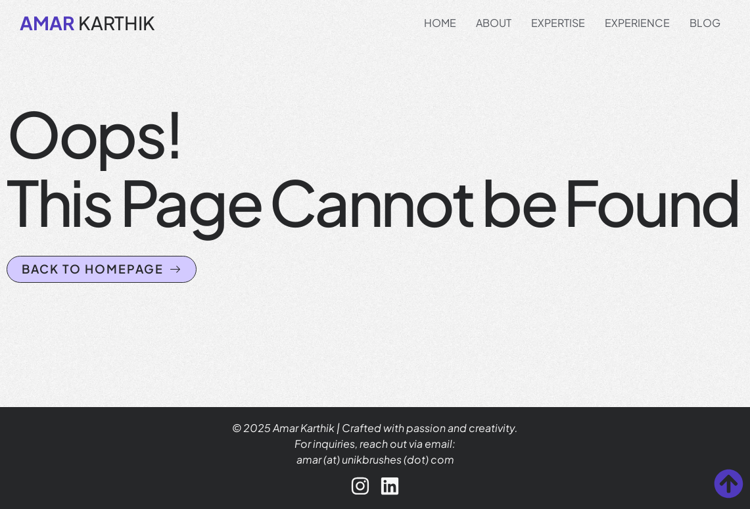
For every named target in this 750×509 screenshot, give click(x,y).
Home (440, 23)
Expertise (558, 23)
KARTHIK (87, 22)
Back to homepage (101, 268)
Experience (637, 23)
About (493, 23)
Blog (705, 23)
